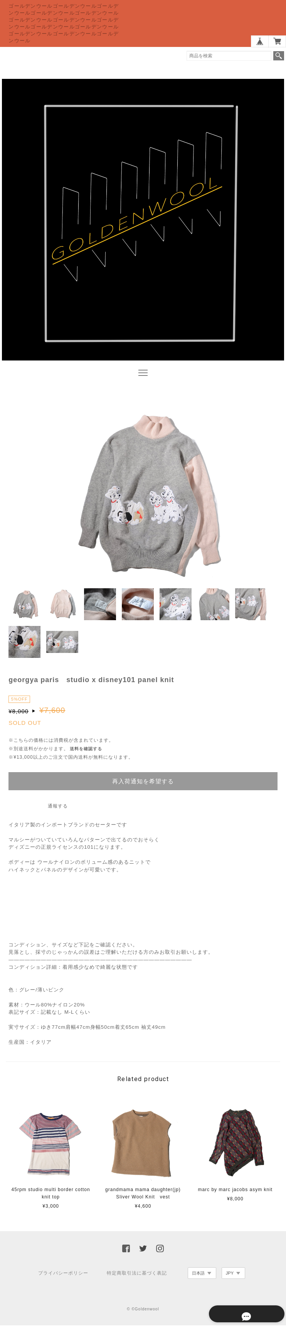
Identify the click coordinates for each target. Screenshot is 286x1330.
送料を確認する (86, 753)
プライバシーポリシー (63, 1277)
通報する (58, 810)
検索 (278, 55)
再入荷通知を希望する (143, 786)
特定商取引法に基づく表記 (137, 1277)
